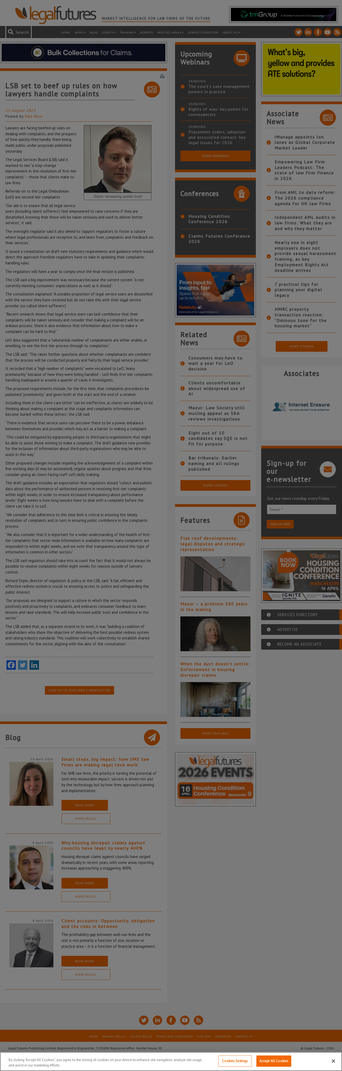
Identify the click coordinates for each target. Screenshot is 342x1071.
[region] (171, 1061)
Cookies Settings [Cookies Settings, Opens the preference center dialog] (235, 1061)
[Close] (333, 1061)
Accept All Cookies (273, 1061)
